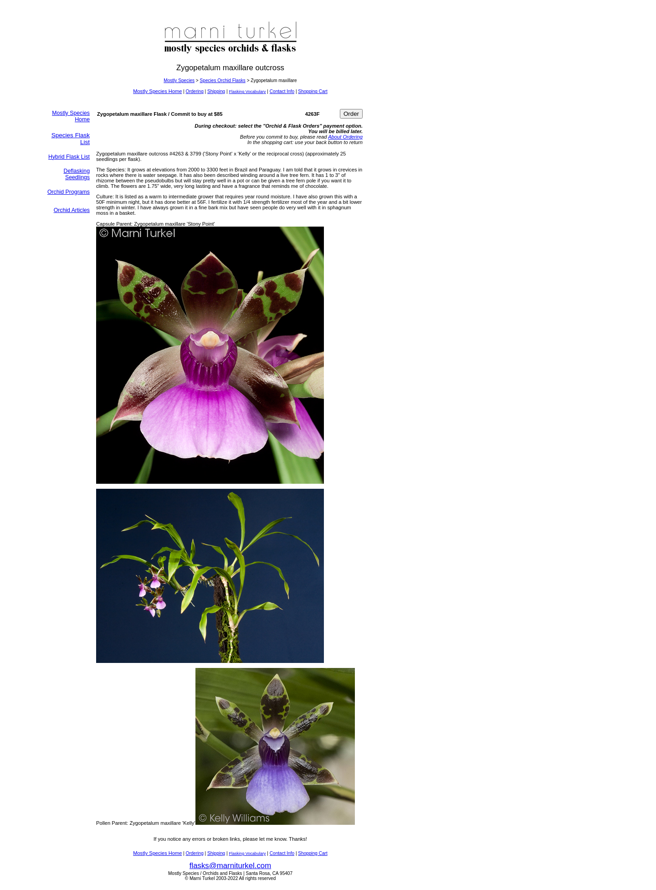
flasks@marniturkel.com (230, 865)
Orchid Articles (72, 210)
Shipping (216, 91)
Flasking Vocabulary (247, 91)
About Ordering (345, 137)
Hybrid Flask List (69, 157)
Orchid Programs (68, 192)
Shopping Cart (312, 91)
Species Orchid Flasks (223, 80)
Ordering (195, 91)
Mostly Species (179, 80)
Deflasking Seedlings (77, 174)
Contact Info (282, 91)
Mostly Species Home (157, 91)
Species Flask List (70, 138)
